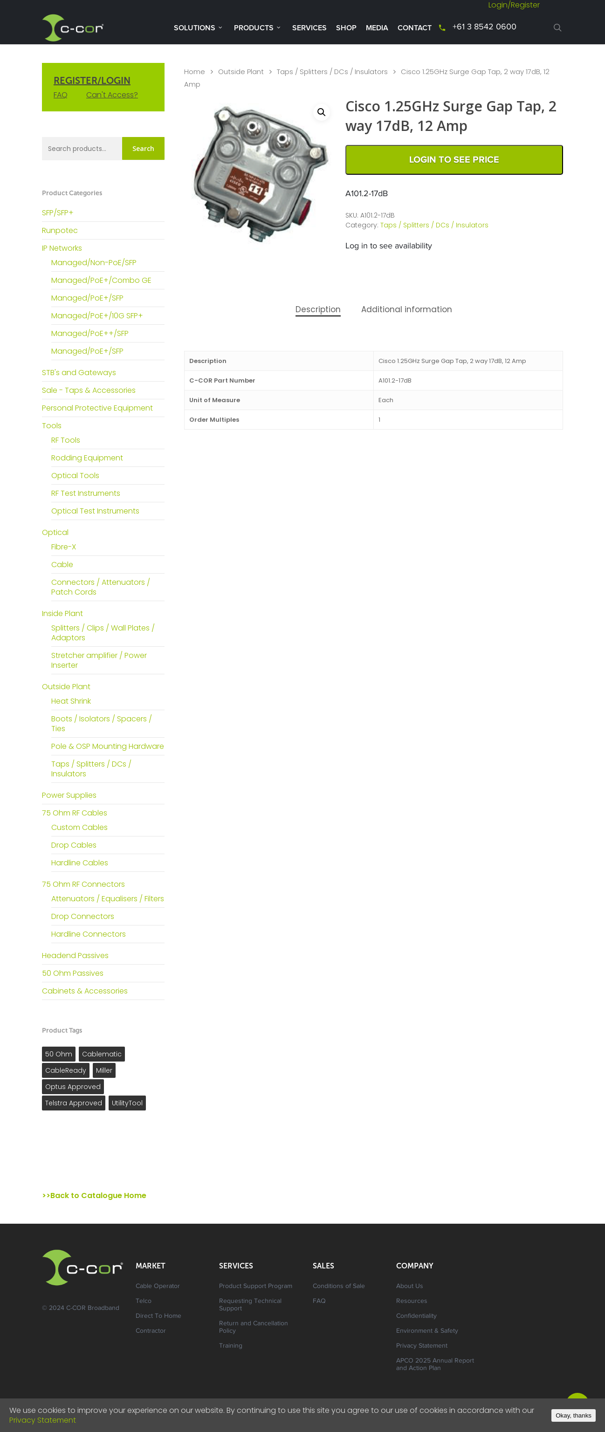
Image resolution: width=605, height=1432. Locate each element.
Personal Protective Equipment (97, 408)
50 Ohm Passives (72, 973)
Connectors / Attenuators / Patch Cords (100, 587)
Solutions (198, 27)
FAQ (61, 94)
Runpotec (60, 230)
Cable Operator (158, 1286)
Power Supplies (69, 795)
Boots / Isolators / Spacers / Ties (101, 723)
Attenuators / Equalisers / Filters (107, 898)
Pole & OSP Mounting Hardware (107, 746)
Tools (52, 425)
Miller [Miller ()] (104, 1070)
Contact (415, 28)
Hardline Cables (79, 862)
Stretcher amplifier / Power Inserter (99, 660)
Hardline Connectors (88, 934)
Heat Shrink (71, 701)
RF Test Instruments (85, 493)
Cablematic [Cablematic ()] (102, 1054)
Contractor (151, 1331)
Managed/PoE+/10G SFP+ (97, 315)
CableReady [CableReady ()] (65, 1070)
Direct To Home (158, 1316)
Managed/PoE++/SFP (90, 333)
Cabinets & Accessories (85, 991)
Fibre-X (63, 546)
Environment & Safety (427, 1331)
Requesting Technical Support (250, 1305)
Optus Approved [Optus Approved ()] (73, 1086)
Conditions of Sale (339, 1286)
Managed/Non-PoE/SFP (94, 262)
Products (257, 27)
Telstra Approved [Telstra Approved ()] (73, 1103)
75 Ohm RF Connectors (83, 884)
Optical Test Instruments (95, 511)
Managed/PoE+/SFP (87, 298)
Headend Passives (75, 955)
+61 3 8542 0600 (484, 27)
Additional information (406, 309)
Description (318, 309)
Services (309, 28)
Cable (62, 564)
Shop (346, 28)
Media (377, 28)
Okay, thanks (573, 1415)
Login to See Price (454, 159)
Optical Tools (75, 475)
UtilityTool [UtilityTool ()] (127, 1103)
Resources (411, 1301)
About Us (409, 1286)
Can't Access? (112, 94)
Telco (143, 1301)
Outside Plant (66, 686)
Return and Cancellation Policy (253, 1328)
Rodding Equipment (87, 457)
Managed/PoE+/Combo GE (101, 280)
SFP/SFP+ (58, 212)
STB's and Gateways (79, 372)
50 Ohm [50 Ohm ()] (58, 1054)
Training (230, 1346)
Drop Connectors (82, 916)
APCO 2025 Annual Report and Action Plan (435, 1365)
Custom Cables (79, 827)
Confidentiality (416, 1316)
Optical (55, 532)
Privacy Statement (421, 1346)
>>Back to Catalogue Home (94, 1195)
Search (143, 148)
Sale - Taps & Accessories (89, 390)
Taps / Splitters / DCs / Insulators (91, 769)
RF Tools (65, 440)
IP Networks (62, 248)
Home (194, 71)
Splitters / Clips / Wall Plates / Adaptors (103, 633)
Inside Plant (62, 613)
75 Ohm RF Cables (74, 813)
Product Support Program (255, 1286)
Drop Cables (73, 845)
